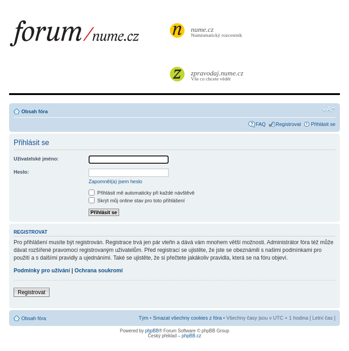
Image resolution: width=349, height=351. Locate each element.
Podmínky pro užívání (42, 270)
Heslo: (21, 172)
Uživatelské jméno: (36, 158)
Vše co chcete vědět (217, 75)
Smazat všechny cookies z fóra (187, 318)
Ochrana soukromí (99, 270)
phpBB (152, 330)
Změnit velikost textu (328, 109)
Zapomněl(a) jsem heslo (115, 181)
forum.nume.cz (88, 35)
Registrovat (288, 124)
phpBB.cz (191, 335)
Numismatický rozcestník (217, 31)
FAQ (261, 124)
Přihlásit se (323, 124)
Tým (143, 318)
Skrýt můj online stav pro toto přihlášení (137, 200)
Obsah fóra (34, 111)
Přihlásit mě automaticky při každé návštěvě (141, 193)
